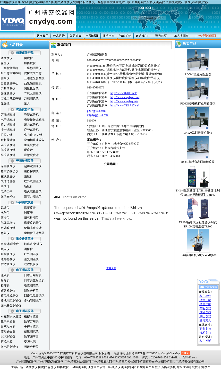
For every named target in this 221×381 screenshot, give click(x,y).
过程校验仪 (31, 264)
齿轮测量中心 (9, 83)
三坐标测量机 (9, 68)
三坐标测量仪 (33, 68)
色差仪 (5, 233)
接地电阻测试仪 (11, 300)
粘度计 (28, 186)
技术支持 (205, 330)
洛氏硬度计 (8, 145)
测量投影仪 (31, 88)
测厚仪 (205, 367)
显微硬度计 (31, 155)
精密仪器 (205, 305)
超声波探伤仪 (9, 171)
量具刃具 (205, 318)
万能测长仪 (31, 98)
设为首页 (161, 35)
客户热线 (205, 293)
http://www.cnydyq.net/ (124, 101)
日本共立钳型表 (34, 280)
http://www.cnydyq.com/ (124, 97)
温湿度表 (30, 207)
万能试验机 (8, 114)
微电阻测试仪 (9, 346)
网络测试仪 (8, 254)
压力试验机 (31, 124)
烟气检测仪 (31, 217)
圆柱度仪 (6, 58)
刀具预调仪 (8, 88)
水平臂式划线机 (11, 73)
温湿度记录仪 (33, 223)
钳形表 (5, 280)
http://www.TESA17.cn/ (124, 105)
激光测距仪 (31, 259)
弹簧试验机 (31, 114)
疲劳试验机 (31, 129)
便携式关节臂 (33, 73)
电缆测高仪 (31, 285)
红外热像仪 (8, 259)
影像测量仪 (8, 93)
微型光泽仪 (8, 196)
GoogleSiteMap (171, 353)
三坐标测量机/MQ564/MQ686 (197, 255)
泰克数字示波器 (11, 316)
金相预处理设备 (34, 140)
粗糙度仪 (30, 63)
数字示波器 (8, 321)
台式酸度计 (8, 228)
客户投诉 (205, 338)
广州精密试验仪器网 (50, 361)
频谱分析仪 (31, 346)
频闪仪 (5, 249)
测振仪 (28, 249)
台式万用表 (8, 326)
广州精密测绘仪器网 (78, 361)
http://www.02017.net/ (123, 93)
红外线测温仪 (33, 181)
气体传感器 (8, 181)
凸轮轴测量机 (33, 83)
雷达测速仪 (8, 264)
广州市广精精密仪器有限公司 (186, 361)
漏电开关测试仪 (11, 305)
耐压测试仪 (31, 331)
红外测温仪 (31, 254)
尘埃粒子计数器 (34, 233)
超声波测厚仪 (33, 166)
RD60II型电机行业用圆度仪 (197, 103)
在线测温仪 (8, 176)
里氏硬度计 (31, 145)
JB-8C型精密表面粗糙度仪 (198, 162)
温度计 (28, 176)
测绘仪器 (205, 313)
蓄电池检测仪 (9, 295)
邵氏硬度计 (8, 150)
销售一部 (205, 297)
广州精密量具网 (102, 361)
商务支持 (205, 326)
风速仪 (5, 207)
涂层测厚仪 (8, 166)
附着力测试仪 (33, 196)
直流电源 (6, 341)
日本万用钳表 (33, 275)
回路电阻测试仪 (34, 295)
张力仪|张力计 (33, 135)
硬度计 (28, 150)
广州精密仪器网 (26, 361)
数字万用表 (31, 321)
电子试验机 (8, 119)
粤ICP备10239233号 (147, 353)
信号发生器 (8, 331)
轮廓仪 (5, 63)
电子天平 (6, 191)
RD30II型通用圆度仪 (198, 74)
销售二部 (205, 301)
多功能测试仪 (33, 300)
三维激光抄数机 (34, 78)
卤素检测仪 (8, 290)
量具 (27, 103)
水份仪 (5, 212)
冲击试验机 (8, 129)
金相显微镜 (8, 140)
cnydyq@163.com (98, 115)
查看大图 (111, 268)
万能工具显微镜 (11, 98)
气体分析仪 (8, 223)
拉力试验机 (8, 124)
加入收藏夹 (181, 35)
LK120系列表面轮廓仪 (198, 132)
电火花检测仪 (33, 191)
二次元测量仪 (33, 93)
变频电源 (30, 341)
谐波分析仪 (31, 290)
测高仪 (5, 78)
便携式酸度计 (33, 228)
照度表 (28, 212)
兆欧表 (5, 275)
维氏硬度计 (8, 155)
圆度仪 (28, 58)
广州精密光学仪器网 (153, 361)
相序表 (5, 285)
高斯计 (5, 186)
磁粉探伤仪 (31, 171)
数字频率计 (31, 336)
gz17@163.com (96, 111)
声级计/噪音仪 (10, 244)
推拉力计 (6, 135)
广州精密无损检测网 (126, 361)
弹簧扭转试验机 (34, 119)
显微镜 (5, 103)
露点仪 (5, 217)
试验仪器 (205, 309)
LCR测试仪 (8, 336)
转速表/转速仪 (33, 244)
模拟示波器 (31, 316)
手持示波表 (31, 326)
